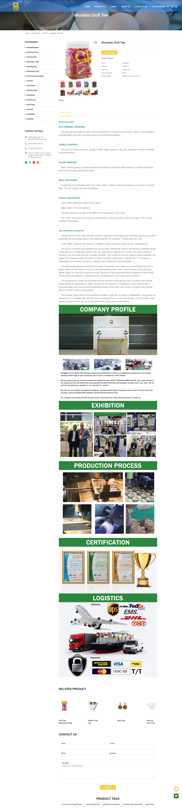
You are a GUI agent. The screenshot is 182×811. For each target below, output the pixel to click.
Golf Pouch (31, 85)
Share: (61, 100)
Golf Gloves (31, 100)
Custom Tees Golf (142, 720)
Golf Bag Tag (32, 66)
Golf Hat (30, 109)
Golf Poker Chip (33, 62)
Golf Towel (31, 105)
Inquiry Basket (107, 58)
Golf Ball (30, 119)
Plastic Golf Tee (91, 720)
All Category (36, 33)
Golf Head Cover (33, 71)
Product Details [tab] (65, 112)
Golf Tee (45, 33)
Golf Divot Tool (32, 52)
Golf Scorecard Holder (35, 76)
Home (27, 33)
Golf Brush (31, 95)
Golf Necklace (32, 90)
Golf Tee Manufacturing (69, 720)
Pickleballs (31, 114)
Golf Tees (113, 720)
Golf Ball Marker (33, 47)
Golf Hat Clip (31, 57)
